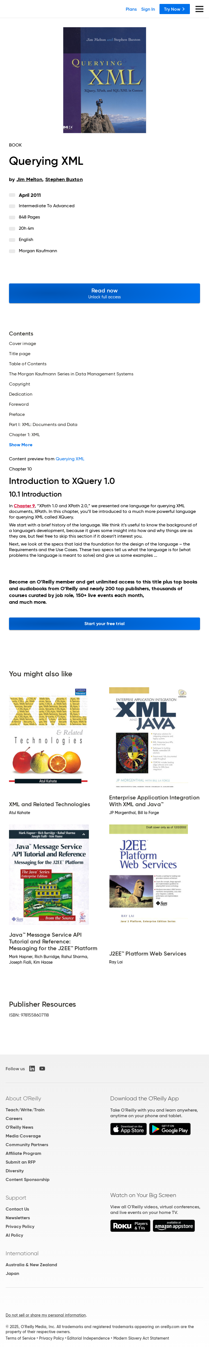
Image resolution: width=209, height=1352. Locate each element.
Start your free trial (104, 624)
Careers (14, 1118)
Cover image (22, 343)
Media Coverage (23, 1136)
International (22, 1253)
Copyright (19, 384)
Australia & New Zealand (31, 1265)
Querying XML (70, 458)
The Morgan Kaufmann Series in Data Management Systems (71, 374)
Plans (131, 9)
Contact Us (17, 1209)
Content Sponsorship (28, 1179)
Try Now (174, 9)
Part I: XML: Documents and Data (43, 424)
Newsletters (18, 1218)
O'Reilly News (19, 1127)
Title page (19, 353)
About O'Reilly (23, 1098)
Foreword (19, 404)
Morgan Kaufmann (38, 250)
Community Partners (27, 1145)
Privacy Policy (20, 1226)
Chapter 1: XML (24, 434)
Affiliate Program (23, 1153)
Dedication (20, 394)
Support (16, 1197)
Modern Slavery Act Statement (141, 1338)
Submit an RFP (20, 1162)
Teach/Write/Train (25, 1110)
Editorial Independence (88, 1338)
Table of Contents (27, 364)
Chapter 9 (24, 506)
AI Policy (14, 1235)
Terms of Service (20, 1338)
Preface (17, 414)
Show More (20, 445)
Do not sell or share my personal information (46, 1315)
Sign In (148, 9)
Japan (12, 1273)
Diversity (15, 1171)
